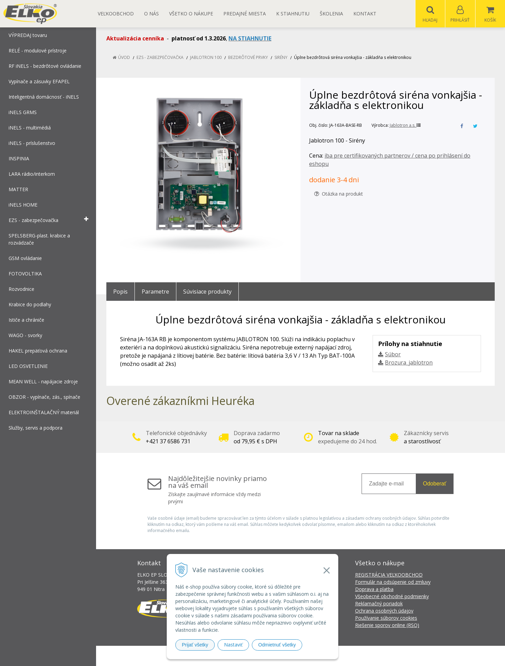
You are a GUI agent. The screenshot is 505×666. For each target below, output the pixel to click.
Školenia (331, 13)
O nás (151, 13)
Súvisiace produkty (207, 292)
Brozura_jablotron (409, 363)
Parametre (155, 292)
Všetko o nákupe (191, 13)
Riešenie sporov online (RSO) (387, 625)
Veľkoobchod (116, 13)
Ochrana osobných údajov (384, 611)
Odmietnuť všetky (277, 645)
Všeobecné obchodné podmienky (392, 596)
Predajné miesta (244, 13)
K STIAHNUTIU (292, 13)
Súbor (393, 354)
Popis (120, 292)
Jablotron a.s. (405, 125)
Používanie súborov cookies (386, 618)
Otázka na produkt (338, 194)
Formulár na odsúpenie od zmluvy (393, 582)
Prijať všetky (195, 645)
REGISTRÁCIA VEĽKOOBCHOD (389, 575)
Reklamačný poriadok (379, 604)
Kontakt (364, 13)
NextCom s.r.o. (375, 656)
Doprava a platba (374, 589)
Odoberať (434, 484)
